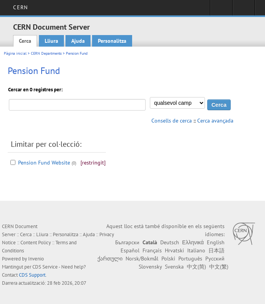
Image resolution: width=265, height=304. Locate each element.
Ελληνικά (193, 242)
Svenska (174, 266)
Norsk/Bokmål (142, 258)
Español (130, 250)
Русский (215, 258)
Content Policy (35, 242)
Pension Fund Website (44, 162)
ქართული (109, 258)
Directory (244, 10)
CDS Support (32, 275)
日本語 (216, 250)
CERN (20, 7)
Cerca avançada (215, 120)
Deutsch (169, 242)
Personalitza (112, 40)
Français (152, 250)
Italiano (196, 250)
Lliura (51, 40)
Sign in (221, 10)
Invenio (36, 258)
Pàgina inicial (15, 53)
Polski (168, 258)
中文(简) (196, 266)
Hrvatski (174, 250)
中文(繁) (218, 266)
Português (190, 258)
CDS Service (45, 267)
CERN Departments (46, 53)
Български (127, 242)
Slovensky (150, 266)
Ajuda (78, 40)
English (216, 242)
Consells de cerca (171, 120)
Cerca (25, 40)
